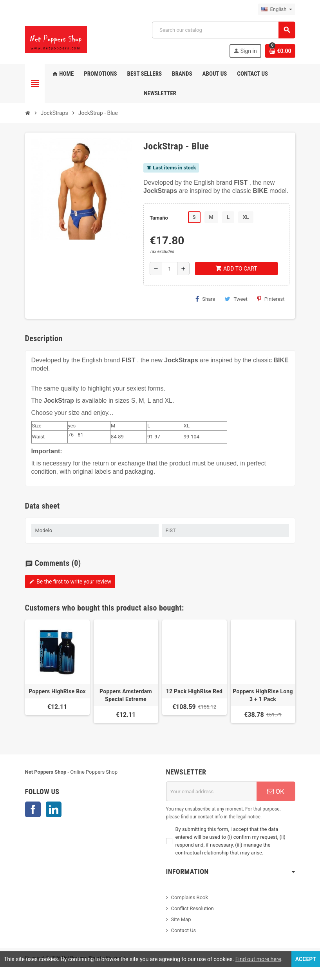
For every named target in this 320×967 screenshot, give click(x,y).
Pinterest (271, 299)
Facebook (33, 809)
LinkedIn (53, 809)
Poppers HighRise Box (57, 691)
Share (205, 299)
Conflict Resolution (192, 908)
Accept (305, 959)
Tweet (235, 299)
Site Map (181, 919)
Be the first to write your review (70, 581)
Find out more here (258, 959)
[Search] (223, 30)
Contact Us (183, 930)
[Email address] (211, 791)
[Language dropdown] (276, 9)
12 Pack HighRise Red (194, 691)
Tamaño (159, 218)
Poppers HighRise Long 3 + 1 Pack (263, 695)
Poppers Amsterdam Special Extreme (125, 695)
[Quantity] (169, 268)
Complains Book (189, 897)
